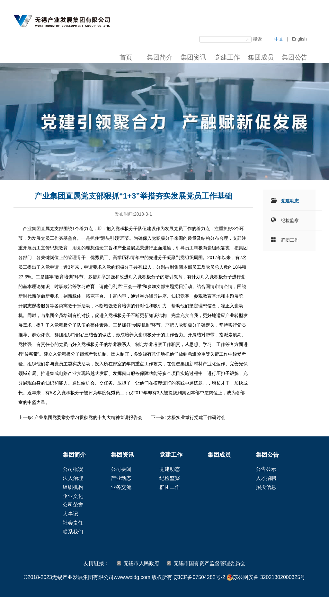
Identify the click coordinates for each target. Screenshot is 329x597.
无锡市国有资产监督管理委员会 (209, 563)
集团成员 (261, 57)
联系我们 (73, 532)
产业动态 (121, 478)
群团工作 (290, 240)
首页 (126, 57)
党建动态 (290, 200)
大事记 (70, 514)
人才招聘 (266, 478)
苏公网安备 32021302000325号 (266, 577)
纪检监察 (290, 220)
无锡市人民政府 (141, 563)
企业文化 (73, 496)
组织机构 (73, 487)
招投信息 (266, 487)
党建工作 (227, 57)
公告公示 (266, 469)
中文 (278, 39)
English (299, 39)
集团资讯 (193, 57)
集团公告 (294, 57)
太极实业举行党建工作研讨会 (196, 417)
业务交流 (121, 487)
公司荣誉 (73, 505)
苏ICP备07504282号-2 (199, 577)
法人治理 (73, 478)
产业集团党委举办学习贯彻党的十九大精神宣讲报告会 (88, 417)
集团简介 (160, 57)
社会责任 (73, 523)
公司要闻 (121, 469)
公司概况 (73, 469)
